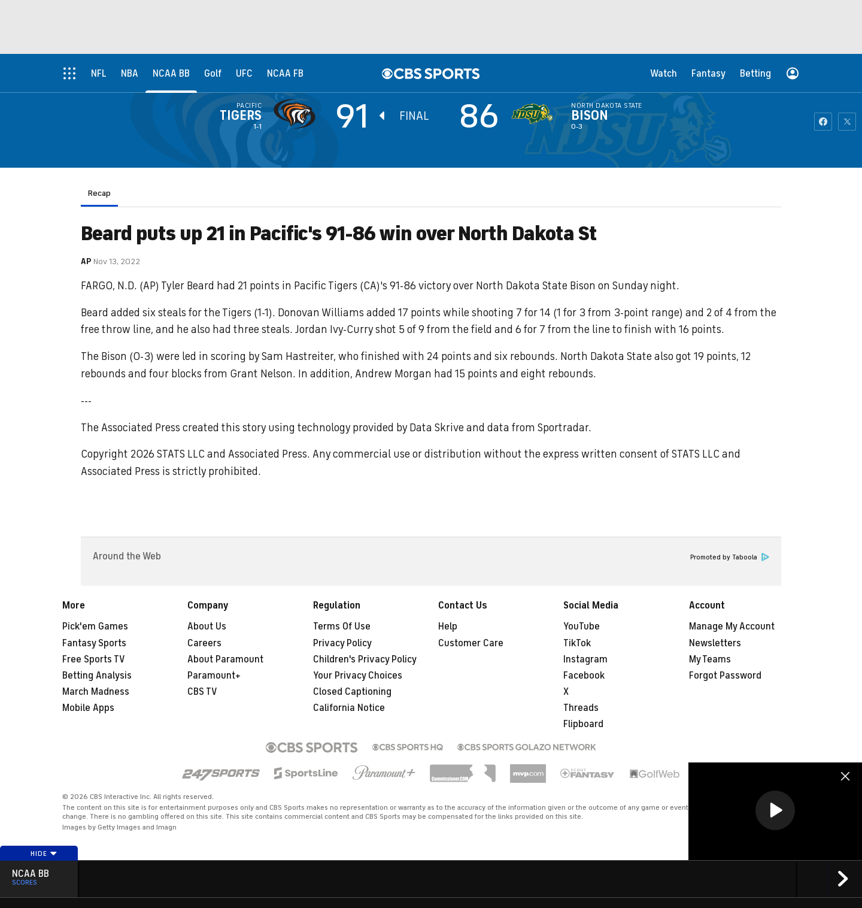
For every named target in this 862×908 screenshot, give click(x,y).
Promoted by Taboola (729, 557)
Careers (204, 643)
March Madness (95, 692)
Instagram (585, 659)
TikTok (577, 643)
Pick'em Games (95, 626)
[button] (775, 810)
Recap (99, 193)
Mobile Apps (88, 708)
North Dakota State (606, 105)
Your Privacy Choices (357, 676)
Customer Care (470, 643)
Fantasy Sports (94, 643)
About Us (206, 626)
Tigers (241, 115)
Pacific (249, 105)
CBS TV (202, 692)
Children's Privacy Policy (365, 659)
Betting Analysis (97, 676)
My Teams (710, 659)
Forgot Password (725, 676)
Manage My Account (732, 626)
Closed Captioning (352, 692)
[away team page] (297, 114)
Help (447, 626)
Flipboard (583, 724)
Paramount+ (214, 676)
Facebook (584, 676)
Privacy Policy (342, 643)
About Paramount (225, 659)
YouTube (581, 626)
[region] (775, 811)
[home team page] (535, 114)
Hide (44, 853)
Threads (581, 708)
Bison (589, 115)
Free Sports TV (93, 659)
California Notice (349, 708)
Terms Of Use (342, 626)
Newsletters (715, 643)
